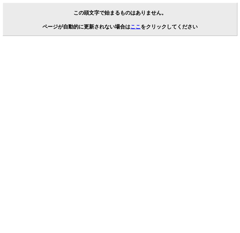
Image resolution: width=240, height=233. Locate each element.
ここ (135, 26)
